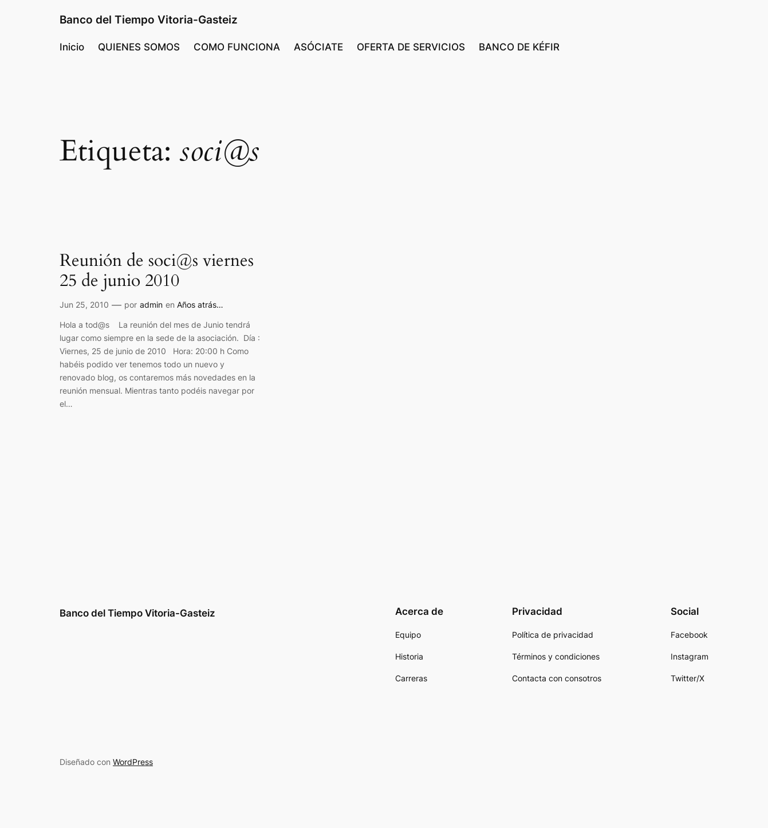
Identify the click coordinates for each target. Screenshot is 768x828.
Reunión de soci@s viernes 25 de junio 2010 (157, 271)
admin (151, 304)
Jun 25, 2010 (84, 304)
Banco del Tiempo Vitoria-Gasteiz (149, 19)
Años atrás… (200, 304)
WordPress (133, 762)
